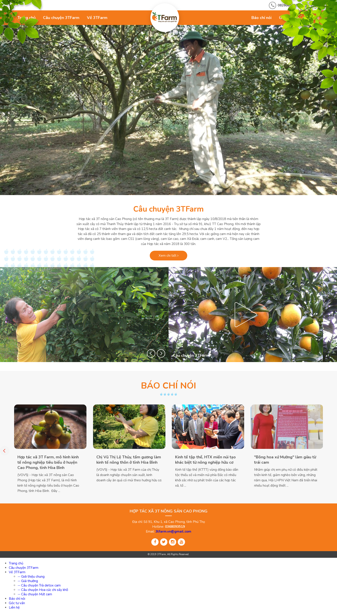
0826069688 (288, 5)
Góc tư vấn (289, 17)
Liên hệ (313, 17)
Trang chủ (26, 17)
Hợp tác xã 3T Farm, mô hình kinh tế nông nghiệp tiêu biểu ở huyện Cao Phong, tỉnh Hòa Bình (48, 462)
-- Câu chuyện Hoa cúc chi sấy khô (43, 590)
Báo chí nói (261, 17)
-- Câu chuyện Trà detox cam (39, 585)
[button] (151, 353)
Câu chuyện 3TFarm (61, 17)
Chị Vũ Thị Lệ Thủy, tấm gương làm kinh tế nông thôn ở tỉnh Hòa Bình (128, 459)
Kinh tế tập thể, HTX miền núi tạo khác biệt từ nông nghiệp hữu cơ (205, 459)
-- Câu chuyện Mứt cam (35, 594)
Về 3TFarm (97, 17)
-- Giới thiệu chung (31, 576)
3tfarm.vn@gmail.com (173, 531)
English (317, 5)
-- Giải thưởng (28, 581)
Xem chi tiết (168, 255)
